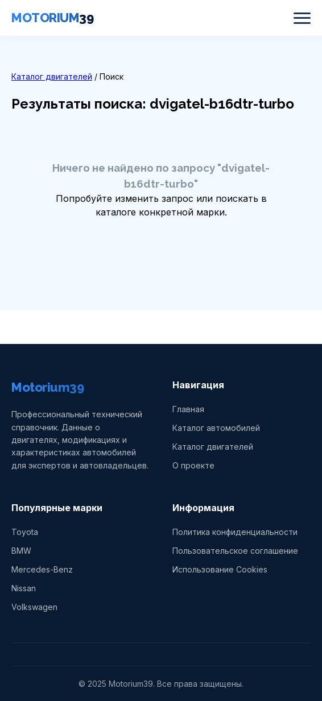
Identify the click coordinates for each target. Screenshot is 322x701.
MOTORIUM (52, 17)
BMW (21, 550)
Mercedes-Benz (42, 569)
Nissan (23, 588)
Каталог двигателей (51, 76)
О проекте (193, 465)
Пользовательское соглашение (235, 550)
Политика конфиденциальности (235, 532)
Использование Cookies (219, 569)
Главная (188, 409)
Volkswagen (34, 607)
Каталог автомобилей (216, 428)
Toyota (24, 532)
